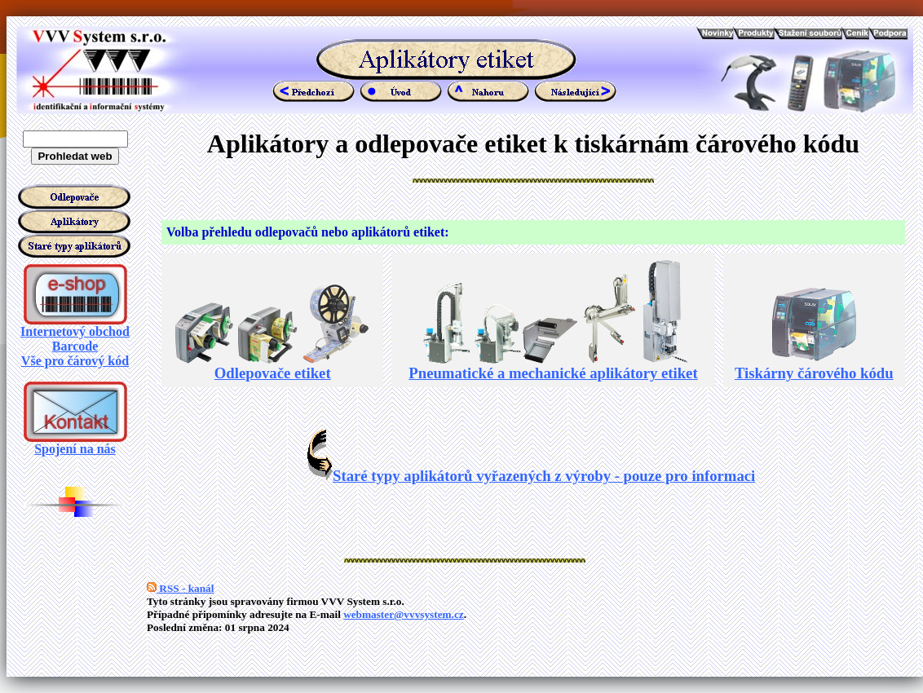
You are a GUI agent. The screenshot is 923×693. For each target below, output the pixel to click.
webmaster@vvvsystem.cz (403, 614)
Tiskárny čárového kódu (814, 366)
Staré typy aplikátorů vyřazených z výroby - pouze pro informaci (531, 475)
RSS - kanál (180, 588)
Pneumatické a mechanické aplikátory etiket (553, 366)
